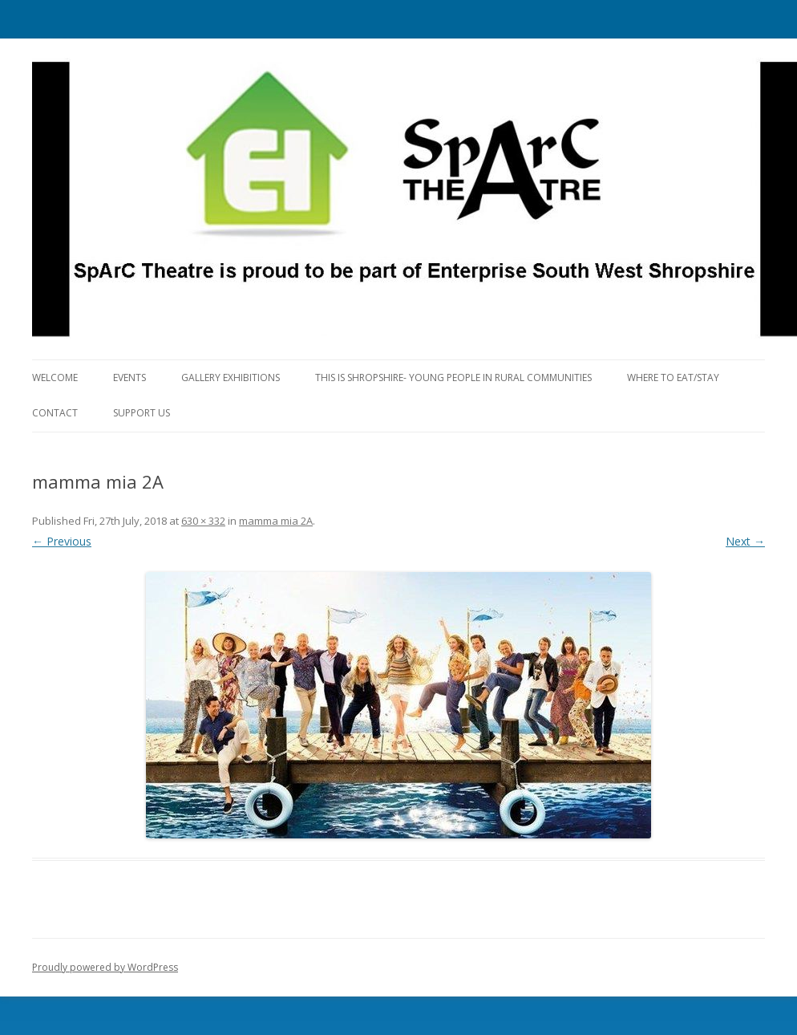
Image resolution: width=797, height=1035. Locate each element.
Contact (55, 413)
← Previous (61, 541)
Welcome (55, 377)
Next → (745, 541)
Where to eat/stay (673, 377)
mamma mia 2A (276, 520)
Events (129, 377)
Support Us (141, 413)
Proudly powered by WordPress (105, 967)
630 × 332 (203, 520)
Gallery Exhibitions (230, 377)
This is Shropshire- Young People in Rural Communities (453, 377)
